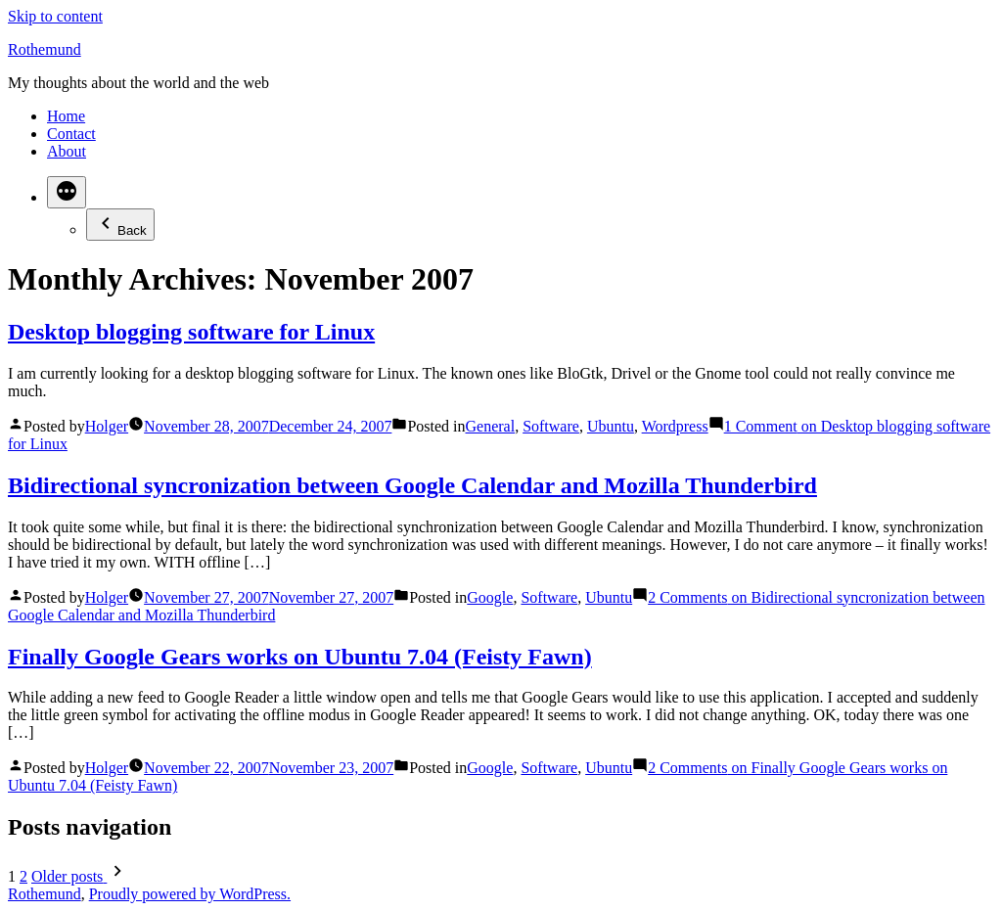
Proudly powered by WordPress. (190, 894)
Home (66, 116)
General (491, 426)
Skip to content (55, 16)
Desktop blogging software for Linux (191, 331)
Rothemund (44, 49)
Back (120, 224)
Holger (106, 426)
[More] (66, 192)
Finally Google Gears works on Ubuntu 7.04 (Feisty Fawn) (300, 656)
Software (551, 426)
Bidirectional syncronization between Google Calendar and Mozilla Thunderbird (412, 485)
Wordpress (675, 426)
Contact (71, 133)
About (66, 151)
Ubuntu (610, 426)
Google (490, 597)
